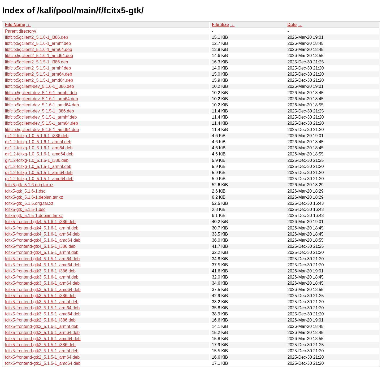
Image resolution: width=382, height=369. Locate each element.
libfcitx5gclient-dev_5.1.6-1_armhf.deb (41, 92)
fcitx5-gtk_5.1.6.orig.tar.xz (29, 185)
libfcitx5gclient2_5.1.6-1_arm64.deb (38, 49)
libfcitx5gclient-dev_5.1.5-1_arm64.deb (41, 123)
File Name (15, 24)
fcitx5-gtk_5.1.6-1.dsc (25, 191)
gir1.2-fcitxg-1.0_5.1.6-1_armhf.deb (38, 142)
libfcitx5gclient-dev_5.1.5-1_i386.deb (39, 111)
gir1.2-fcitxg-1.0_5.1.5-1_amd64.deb (39, 178)
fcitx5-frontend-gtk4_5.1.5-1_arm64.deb (42, 259)
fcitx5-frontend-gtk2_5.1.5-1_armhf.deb (42, 351)
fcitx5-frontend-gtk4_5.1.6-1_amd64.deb (43, 240)
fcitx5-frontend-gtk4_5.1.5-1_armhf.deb (42, 252)
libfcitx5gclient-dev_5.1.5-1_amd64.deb (42, 129)
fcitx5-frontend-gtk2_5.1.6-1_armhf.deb (42, 326)
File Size (220, 24)
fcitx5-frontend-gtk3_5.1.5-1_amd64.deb (43, 314)
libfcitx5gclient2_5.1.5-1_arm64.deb (38, 74)
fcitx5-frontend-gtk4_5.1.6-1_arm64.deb (42, 234)
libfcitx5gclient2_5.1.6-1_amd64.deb (39, 55)
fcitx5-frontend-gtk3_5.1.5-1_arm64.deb (42, 308)
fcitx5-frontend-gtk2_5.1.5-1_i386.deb (40, 344)
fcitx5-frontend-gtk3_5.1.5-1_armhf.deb (42, 301)
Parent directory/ (20, 31)
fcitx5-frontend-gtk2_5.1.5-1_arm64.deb (42, 357)
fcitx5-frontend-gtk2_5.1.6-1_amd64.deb (43, 338)
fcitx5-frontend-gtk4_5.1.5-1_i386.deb (40, 246)
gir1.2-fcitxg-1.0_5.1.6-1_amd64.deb (39, 154)
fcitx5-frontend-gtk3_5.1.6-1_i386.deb (40, 271)
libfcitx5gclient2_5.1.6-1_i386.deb (36, 37)
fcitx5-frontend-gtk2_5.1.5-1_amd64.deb (43, 363)
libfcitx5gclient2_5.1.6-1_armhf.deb (38, 43)
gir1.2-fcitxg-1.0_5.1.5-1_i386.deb (36, 160)
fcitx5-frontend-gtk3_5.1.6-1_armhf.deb (42, 277)
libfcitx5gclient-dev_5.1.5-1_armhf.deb (41, 117)
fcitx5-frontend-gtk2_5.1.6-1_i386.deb (40, 320)
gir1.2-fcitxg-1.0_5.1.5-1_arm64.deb (38, 172)
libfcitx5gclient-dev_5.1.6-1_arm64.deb (41, 99)
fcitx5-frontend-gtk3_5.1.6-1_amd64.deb (43, 289)
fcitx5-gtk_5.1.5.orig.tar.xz (29, 203)
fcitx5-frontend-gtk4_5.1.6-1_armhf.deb (42, 228)
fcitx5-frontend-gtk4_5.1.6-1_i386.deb (40, 221)
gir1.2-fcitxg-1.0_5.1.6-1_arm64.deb (38, 148)
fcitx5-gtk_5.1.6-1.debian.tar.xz (34, 197)
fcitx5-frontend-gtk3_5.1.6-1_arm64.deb (42, 283)
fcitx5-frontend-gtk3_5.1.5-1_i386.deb (40, 295)
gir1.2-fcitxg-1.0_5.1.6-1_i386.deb (36, 135)
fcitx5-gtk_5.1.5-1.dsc (25, 209)
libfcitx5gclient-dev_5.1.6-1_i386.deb (39, 86)
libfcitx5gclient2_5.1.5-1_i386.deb (36, 62)
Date (292, 24)
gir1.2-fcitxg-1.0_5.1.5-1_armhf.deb (38, 166)
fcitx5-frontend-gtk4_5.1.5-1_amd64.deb (43, 265)
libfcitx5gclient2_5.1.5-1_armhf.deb (38, 68)
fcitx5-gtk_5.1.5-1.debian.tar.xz (34, 215)
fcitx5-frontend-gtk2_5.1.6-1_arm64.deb (42, 332)
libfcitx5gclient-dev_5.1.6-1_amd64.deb (42, 105)
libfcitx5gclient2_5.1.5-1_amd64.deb (39, 80)
